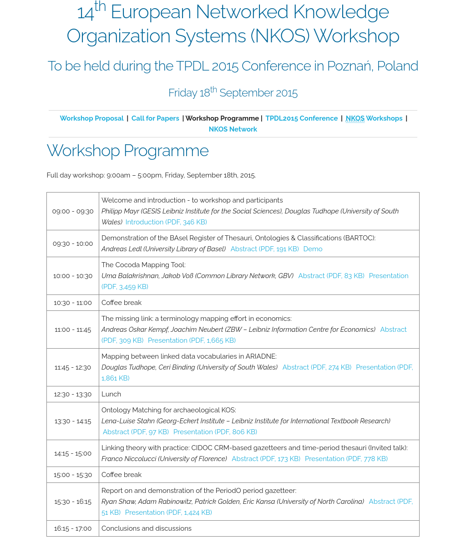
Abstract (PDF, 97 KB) (136, 432)
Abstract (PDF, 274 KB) (317, 367)
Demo (313, 249)
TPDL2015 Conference (301, 118)
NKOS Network (233, 129)
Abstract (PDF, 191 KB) (265, 249)
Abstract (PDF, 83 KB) (332, 276)
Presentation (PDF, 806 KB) (215, 432)
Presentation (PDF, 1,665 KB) (192, 340)
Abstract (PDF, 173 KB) (266, 459)
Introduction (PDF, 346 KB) (166, 222)
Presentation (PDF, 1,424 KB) (168, 512)
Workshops (374, 118)
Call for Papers (155, 118)
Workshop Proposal (92, 118)
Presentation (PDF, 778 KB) (346, 459)
